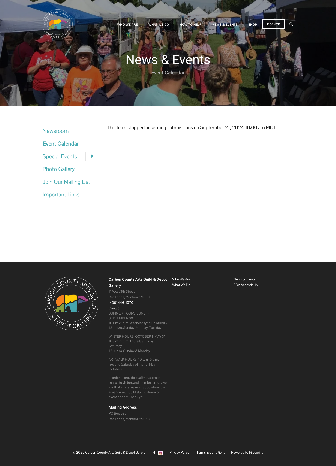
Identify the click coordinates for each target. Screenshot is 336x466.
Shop (252, 25)
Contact (114, 308)
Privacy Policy (179, 452)
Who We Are (127, 25)
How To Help (191, 25)
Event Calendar (61, 143)
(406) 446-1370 (121, 302)
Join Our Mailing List (66, 182)
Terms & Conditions (210, 452)
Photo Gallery (59, 169)
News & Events (225, 25)
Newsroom (56, 131)
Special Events (70, 156)
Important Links (61, 194)
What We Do (158, 25)
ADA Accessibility (246, 285)
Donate (273, 24)
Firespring (256, 452)
